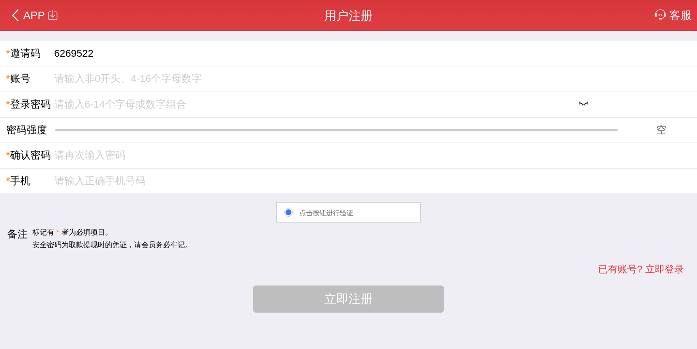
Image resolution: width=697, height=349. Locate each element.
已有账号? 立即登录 (640, 269)
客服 (673, 15)
